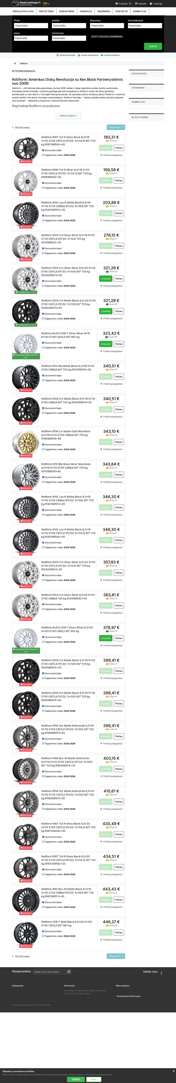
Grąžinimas (103, 11)
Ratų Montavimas (73, 1053)
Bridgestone (138, 172)
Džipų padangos (138, 118)
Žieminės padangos (22, 1058)
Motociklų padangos (140, 134)
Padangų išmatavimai (75, 1045)
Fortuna (136, 180)
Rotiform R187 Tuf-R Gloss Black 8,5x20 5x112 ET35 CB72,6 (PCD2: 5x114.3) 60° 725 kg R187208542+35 (68, 861)
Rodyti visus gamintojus (143, 226)
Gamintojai (139, 11)
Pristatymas (46, 11)
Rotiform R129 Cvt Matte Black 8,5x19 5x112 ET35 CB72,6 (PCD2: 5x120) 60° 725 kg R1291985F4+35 (68, 665)
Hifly (135, 196)
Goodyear (137, 188)
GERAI (76, 1079)
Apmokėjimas (66, 11)
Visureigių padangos (140, 106)
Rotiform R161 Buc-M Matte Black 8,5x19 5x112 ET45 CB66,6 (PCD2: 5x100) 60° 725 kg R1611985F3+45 (67, 894)
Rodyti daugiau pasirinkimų (107, 36)
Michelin (137, 202)
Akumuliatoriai (137, 114)
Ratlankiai (135, 110)
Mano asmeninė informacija (130, 1008)
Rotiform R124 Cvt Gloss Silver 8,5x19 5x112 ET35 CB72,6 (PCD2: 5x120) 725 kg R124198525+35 (68, 240)
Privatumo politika (73, 1016)
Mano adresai (123, 1004)
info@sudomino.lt (140, 1044)
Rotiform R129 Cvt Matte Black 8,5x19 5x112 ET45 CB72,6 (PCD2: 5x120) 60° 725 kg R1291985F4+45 (68, 697)
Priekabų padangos (139, 122)
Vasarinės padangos (22, 1062)
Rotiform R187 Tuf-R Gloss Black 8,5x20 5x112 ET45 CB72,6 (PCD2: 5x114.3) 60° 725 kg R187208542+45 (68, 828)
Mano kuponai (123, 1012)
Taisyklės (69, 1020)
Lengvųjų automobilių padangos (145, 82)
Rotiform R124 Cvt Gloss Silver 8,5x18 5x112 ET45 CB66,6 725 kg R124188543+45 (68, 597)
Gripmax (137, 191)
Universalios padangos (24, 1066)
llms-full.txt (85, 1062)
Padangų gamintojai (74, 1037)
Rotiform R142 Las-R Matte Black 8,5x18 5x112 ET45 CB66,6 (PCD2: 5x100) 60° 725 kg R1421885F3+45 (67, 501)
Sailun (136, 210)
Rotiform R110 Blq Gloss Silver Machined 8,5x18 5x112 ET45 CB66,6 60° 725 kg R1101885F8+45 (65, 468)
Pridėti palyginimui (112, 156)
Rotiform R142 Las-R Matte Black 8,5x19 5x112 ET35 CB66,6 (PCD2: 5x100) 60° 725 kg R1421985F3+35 (67, 207)
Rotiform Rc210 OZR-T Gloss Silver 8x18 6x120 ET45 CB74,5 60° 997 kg (65, 336)
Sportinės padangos (140, 130)
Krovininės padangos (140, 102)
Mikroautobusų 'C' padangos (143, 98)
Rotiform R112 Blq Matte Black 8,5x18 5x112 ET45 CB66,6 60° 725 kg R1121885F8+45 (67, 368)
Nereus (136, 204)
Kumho (136, 199)
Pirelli (135, 207)
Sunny (136, 212)
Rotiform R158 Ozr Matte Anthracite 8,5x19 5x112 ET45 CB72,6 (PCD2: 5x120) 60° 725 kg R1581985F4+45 (67, 730)
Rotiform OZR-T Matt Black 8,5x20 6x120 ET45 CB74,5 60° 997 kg (66, 924)
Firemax (136, 178)
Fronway (137, 183)
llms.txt (74, 1062)
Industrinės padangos (141, 94)
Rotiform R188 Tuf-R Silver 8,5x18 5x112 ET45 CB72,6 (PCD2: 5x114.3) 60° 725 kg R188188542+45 (66, 174)
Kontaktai (121, 11)
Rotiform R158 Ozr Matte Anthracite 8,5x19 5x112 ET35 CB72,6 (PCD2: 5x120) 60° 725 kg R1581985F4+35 (67, 795)
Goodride (137, 186)
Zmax (135, 223)
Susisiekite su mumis (74, 991)
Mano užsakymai (124, 991)
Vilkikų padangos (139, 126)
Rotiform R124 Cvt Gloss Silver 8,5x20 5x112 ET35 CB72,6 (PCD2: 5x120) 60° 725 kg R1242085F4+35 (68, 567)
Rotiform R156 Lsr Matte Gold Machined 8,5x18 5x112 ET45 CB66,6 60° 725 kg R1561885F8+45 (65, 436)
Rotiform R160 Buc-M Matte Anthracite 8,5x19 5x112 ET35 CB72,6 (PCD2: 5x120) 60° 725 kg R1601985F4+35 (66, 763)
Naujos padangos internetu (78, 1012)
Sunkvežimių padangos (141, 90)
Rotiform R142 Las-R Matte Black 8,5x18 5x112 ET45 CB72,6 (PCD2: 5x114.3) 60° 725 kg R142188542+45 (68, 534)
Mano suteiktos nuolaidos (129, 999)
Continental (138, 175)
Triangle (136, 218)
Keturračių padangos (140, 138)
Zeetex (136, 220)
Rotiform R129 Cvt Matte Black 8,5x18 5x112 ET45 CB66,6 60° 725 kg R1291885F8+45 (68, 401)
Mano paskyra (123, 986)
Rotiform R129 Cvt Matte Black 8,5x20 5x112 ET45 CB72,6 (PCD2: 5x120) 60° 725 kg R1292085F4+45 (68, 305)
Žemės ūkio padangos (141, 86)
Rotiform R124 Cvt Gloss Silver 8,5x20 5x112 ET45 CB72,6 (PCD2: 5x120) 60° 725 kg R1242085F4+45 (68, 272)
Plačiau (94, 1079)
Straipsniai (138, 148)
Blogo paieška (140, 236)
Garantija (86, 11)
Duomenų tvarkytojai (75, 1028)
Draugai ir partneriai (74, 1033)
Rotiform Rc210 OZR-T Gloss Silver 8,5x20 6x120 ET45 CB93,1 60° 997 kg (67, 630)
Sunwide (137, 215)
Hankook (137, 194)
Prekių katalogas (23, 11)
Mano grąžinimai (124, 995)
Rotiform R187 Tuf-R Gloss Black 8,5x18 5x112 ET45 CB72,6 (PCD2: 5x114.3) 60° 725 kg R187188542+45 (68, 141)
